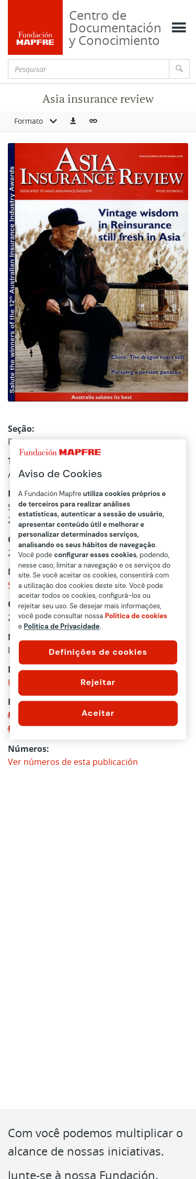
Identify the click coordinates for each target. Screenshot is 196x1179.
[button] (73, 122)
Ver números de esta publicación (73, 762)
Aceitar (98, 713)
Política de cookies (136, 615)
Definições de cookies (98, 651)
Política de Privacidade (62, 626)
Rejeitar (98, 682)
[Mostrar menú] (179, 28)
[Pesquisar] (88, 69)
